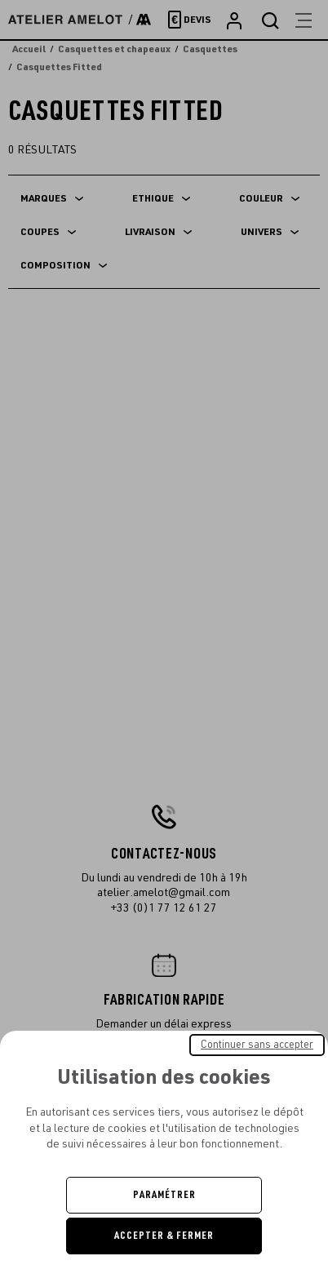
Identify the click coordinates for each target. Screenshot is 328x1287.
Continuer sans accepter (257, 1044)
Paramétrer (164, 1194)
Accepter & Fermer (164, 1235)
